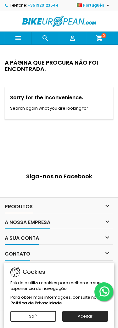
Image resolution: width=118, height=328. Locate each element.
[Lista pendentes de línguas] (94, 5)
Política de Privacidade (36, 303)
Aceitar (85, 316)
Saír (33, 316)
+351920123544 (43, 5)
